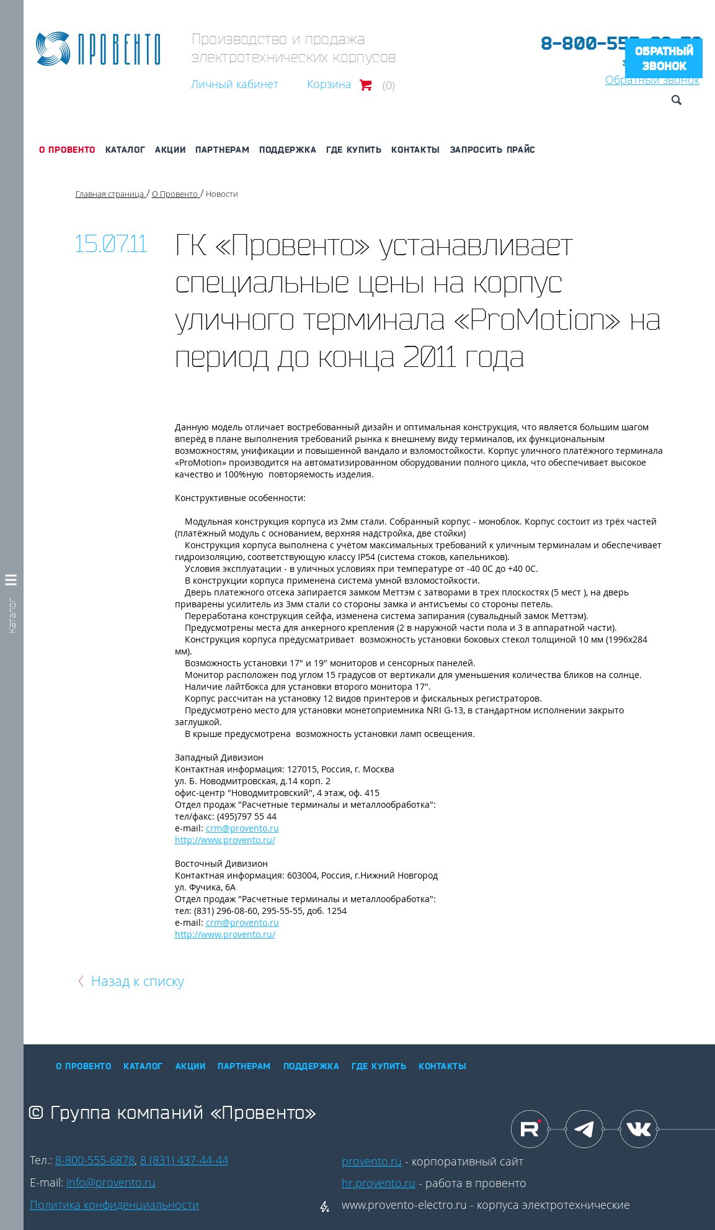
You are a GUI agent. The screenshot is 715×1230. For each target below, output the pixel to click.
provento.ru (372, 1161)
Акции (170, 150)
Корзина (329, 83)
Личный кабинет (234, 83)
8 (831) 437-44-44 (184, 1159)
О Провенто (67, 150)
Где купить (354, 150)
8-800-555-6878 (95, 1159)
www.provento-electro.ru (404, 1204)
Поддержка (287, 150)
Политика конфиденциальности (114, 1204)
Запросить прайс (493, 150)
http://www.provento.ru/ (225, 840)
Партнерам (222, 150)
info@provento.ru (111, 1182)
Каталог (125, 150)
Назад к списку (137, 980)
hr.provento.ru (378, 1182)
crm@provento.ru (242, 828)
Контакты (415, 150)
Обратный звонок (664, 58)
